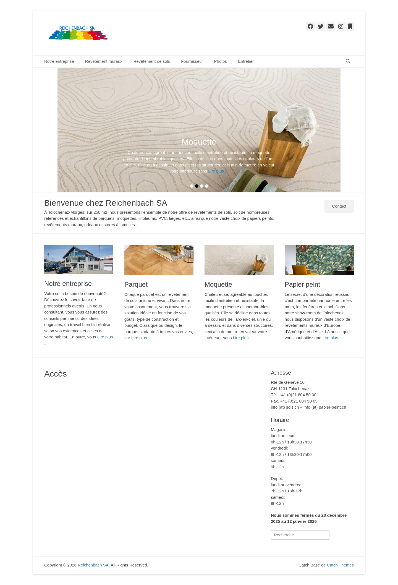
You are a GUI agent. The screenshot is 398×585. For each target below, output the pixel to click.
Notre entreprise (59, 61)
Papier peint (302, 284)
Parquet (136, 284)
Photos (220, 61)
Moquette (218, 284)
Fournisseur (192, 61)
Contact (339, 206)
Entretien (246, 61)
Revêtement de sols (151, 61)
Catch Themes (340, 565)
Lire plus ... (218, 171)
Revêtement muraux (103, 61)
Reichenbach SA (157, 29)
